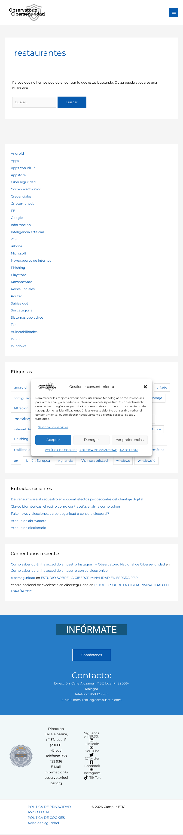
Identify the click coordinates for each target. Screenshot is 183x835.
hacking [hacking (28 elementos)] (22, 419)
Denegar (91, 440)
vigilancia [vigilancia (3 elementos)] (65, 461)
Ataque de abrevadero (28, 521)
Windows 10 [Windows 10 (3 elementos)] (146, 461)
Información (21, 225)
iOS (14, 240)
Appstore (18, 175)
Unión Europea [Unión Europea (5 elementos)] (38, 461)
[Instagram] (91, 771)
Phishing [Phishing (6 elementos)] (21, 439)
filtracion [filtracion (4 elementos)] (21, 409)
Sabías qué (19, 304)
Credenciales (21, 197)
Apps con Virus (23, 168)
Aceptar (53, 440)
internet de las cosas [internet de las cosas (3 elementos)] (29, 430)
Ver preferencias (129, 440)
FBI (13, 211)
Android (17, 154)
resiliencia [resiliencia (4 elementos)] (22, 450)
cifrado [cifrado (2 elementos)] (162, 388)
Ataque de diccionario (28, 528)
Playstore (18, 275)
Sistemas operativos (27, 318)
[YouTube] (91, 749)
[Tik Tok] (92, 778)
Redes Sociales (23, 290)
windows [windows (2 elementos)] (123, 461)
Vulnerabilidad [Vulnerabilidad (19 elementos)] (94, 461)
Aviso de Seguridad (43, 824)
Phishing (18, 268)
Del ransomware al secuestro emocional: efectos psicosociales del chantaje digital (77, 500)
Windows (18, 346)
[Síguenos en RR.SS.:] (91, 735)
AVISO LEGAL (129, 450)
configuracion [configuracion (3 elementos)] (24, 399)
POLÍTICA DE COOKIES (61, 450)
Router (16, 297)
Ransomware (21, 282)
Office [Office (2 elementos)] (156, 430)
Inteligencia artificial (27, 233)
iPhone (16, 247)
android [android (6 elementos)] (20, 388)
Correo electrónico (26, 190)
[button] (145, 386)
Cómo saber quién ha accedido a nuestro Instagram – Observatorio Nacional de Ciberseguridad (88, 565)
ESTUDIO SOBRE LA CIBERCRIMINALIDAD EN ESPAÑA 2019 (89, 578)
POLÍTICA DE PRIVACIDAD (98, 450)
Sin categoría (21, 311)
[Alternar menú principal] (174, 12)
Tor (13, 325)
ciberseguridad (23, 578)
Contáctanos (91, 655)
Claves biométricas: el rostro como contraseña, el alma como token (65, 507)
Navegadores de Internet (31, 261)
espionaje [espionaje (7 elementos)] (154, 399)
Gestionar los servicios (53, 427)
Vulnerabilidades (24, 332)
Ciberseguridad (23, 183)
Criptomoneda (22, 204)
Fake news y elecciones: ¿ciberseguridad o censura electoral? (60, 514)
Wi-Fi (15, 339)
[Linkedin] (91, 742)
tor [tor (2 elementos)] (16, 461)
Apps (15, 161)
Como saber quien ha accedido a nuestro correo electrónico (59, 571)
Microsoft (18, 254)
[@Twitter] (91, 757)
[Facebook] (91, 764)
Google (17, 218)
